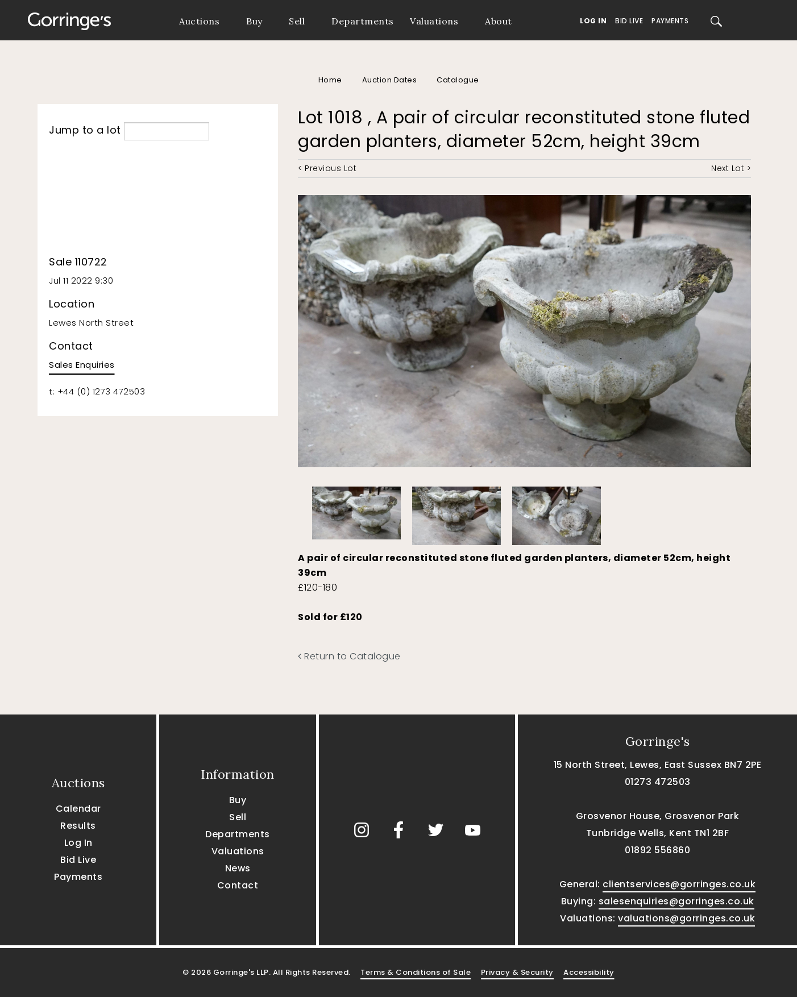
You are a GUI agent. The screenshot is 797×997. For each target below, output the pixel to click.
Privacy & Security (517, 972)
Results (78, 825)
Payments (669, 21)
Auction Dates (389, 79)
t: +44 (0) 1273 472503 (97, 391)
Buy (254, 21)
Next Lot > (731, 168)
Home (330, 79)
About (498, 21)
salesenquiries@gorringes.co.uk (676, 901)
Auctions (199, 21)
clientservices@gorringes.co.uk (679, 884)
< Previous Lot (327, 168)
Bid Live (629, 21)
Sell (297, 21)
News (238, 868)
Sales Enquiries (82, 365)
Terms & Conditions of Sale (415, 972)
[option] (356, 510)
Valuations (434, 21)
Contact (238, 885)
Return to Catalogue (349, 656)
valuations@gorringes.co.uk (686, 918)
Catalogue (458, 79)
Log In (593, 21)
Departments (362, 21)
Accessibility (589, 972)
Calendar (78, 808)
